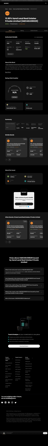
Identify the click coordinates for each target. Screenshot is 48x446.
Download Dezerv (24, 346)
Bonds (10, 9)
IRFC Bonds (17, 371)
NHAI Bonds (17, 360)
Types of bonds (28, 368)
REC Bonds (17, 362)
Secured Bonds (8, 373)
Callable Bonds (8, 383)
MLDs (6, 371)
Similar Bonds (34, 30)
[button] (9, 359)
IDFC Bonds (17, 367)
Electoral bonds (28, 366)
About (10, 30)
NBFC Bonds (8, 369)
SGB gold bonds (28, 363)
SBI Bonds (17, 364)
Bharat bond (27, 376)
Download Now (24, 204)
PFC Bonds (17, 374)
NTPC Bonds (18, 376)
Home (6, 9)
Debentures (27, 361)
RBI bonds (27, 374)
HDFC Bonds (18, 369)
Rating (22, 30)
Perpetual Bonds (8, 363)
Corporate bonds (28, 382)
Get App (45, 433)
